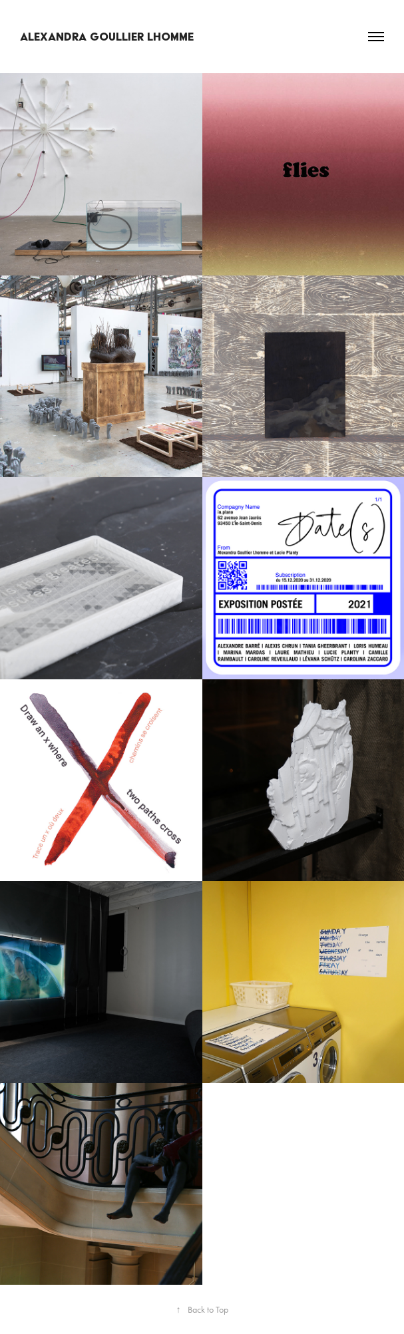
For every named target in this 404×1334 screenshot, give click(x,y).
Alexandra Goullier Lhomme (107, 36)
